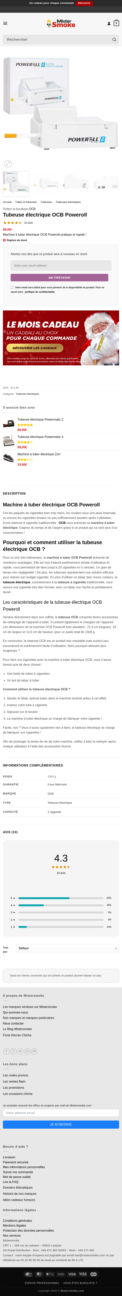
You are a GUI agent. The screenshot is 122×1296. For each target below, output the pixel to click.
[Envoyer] (114, 39)
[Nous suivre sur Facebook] (6, 1051)
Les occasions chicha (17, 1093)
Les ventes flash (14, 1081)
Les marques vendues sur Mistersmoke (30, 1006)
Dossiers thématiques (18, 1187)
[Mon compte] (109, 23)
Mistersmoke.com (72, 1290)
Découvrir (84, 3)
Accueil (7, 202)
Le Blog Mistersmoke (17, 1029)
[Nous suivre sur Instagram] (13, 1051)
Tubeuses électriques (68, 202)
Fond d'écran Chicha (17, 1035)
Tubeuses (46, 202)
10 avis (28, 222)
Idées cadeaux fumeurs (19, 1200)
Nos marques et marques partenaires (28, 1017)
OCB (32, 209)
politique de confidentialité (39, 292)
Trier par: (61, 948)
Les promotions (13, 1087)
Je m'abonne (61, 1124)
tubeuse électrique (16, 582)
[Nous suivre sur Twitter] (20, 1051)
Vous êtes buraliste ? (80, 1283)
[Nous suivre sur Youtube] (34, 1051)
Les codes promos (15, 1075)
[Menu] (5, 23)
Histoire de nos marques (19, 1193)
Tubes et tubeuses (26, 202)
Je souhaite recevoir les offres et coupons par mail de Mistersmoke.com (47, 1105)
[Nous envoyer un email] (27, 1051)
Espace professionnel (42, 1283)
